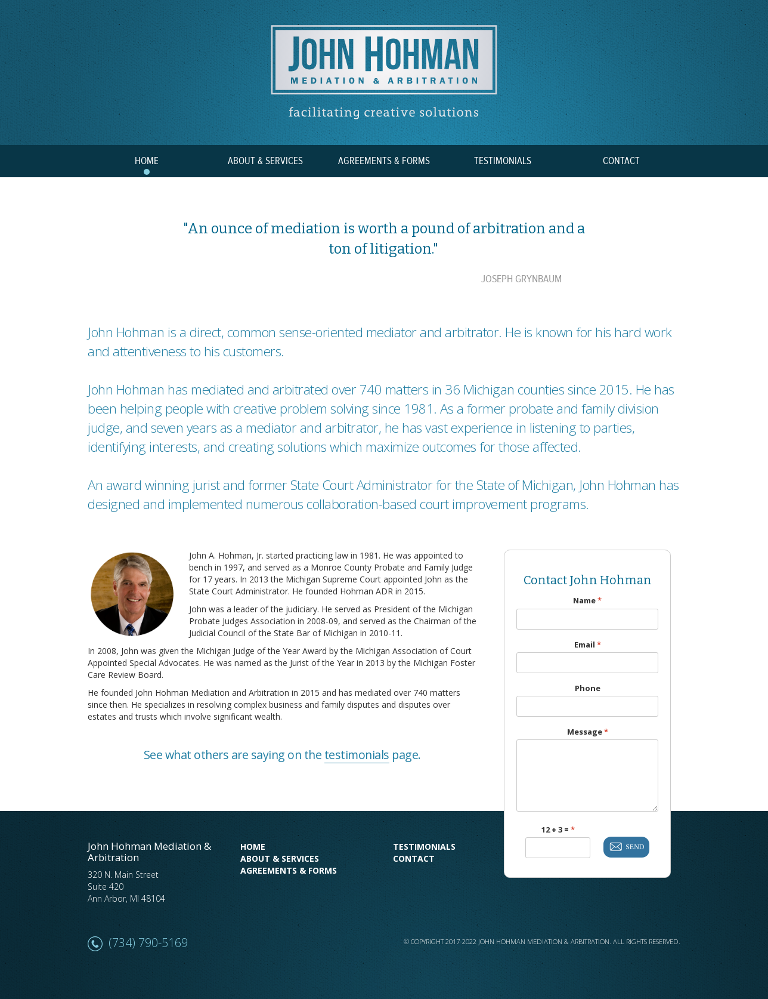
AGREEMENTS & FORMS (384, 161)
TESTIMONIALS (502, 161)
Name (587, 601)
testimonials (356, 755)
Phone (587, 688)
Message (587, 732)
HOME (147, 161)
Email (587, 645)
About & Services (279, 858)
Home (252, 846)
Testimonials (424, 846)
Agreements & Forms (288, 870)
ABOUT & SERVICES (265, 161)
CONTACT (621, 161)
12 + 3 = (558, 830)
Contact (414, 858)
